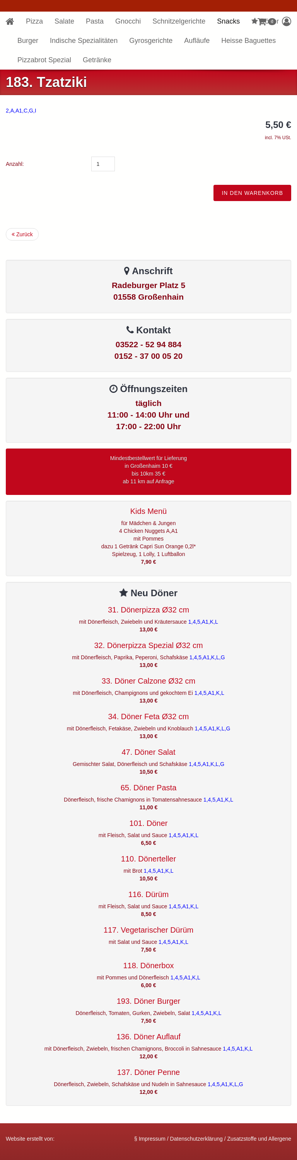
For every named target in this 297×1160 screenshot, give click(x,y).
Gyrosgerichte (150, 40)
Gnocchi (128, 21)
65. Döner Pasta (149, 787)
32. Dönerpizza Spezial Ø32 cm (148, 645)
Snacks (228, 21)
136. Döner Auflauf (148, 1036)
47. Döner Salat (149, 752)
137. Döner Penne (148, 1072)
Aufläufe (197, 40)
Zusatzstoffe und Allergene (259, 1139)
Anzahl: (15, 164)
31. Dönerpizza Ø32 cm (148, 610)
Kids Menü (148, 511)
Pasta (95, 21)
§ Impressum (150, 1139)
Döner (265, 21)
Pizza (34, 21)
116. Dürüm (148, 894)
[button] (286, 21)
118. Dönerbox (148, 965)
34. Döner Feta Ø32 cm (148, 716)
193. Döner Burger (149, 1001)
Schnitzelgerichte (178, 21)
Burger (27, 40)
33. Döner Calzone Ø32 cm (148, 681)
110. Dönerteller (148, 859)
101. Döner (149, 823)
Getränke (97, 60)
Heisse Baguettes (248, 40)
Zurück (22, 234)
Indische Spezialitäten (84, 40)
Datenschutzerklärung (196, 1139)
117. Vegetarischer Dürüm (148, 930)
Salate (64, 21)
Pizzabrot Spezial (44, 60)
